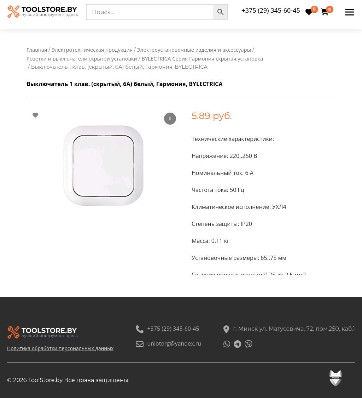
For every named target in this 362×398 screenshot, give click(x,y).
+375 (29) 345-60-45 (270, 10)
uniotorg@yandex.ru (168, 343)
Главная (37, 49)
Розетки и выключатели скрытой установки (82, 58)
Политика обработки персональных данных (60, 348)
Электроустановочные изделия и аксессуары (194, 49)
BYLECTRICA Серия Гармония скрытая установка (202, 58)
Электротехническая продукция (92, 49)
